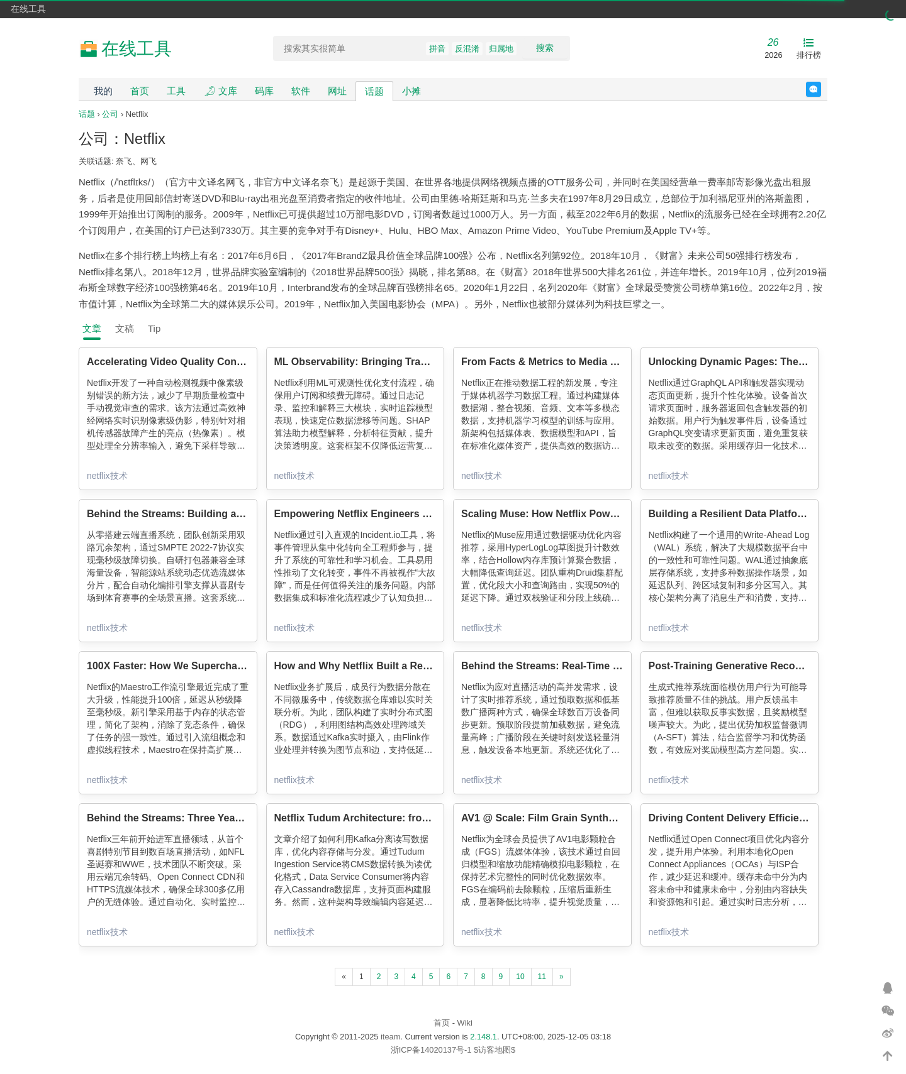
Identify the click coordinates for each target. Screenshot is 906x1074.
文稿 (124, 328)
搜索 (545, 48)
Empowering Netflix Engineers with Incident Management (411, 513)
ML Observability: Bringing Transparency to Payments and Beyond (434, 361)
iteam (390, 1036)
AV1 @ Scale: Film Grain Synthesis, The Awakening (584, 818)
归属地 (501, 48)
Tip (154, 328)
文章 (91, 328)
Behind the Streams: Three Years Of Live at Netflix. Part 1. (225, 818)
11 (542, 976)
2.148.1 (483, 1036)
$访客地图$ (494, 1050)
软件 (300, 90)
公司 (110, 114)
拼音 (437, 48)
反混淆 (467, 48)
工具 (176, 90)
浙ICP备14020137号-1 (431, 1050)
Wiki (465, 1022)
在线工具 (28, 9)
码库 (264, 90)
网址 (337, 90)
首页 (139, 90)
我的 (103, 90)
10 (520, 976)
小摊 (411, 90)
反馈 (820, 89)
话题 (374, 91)
